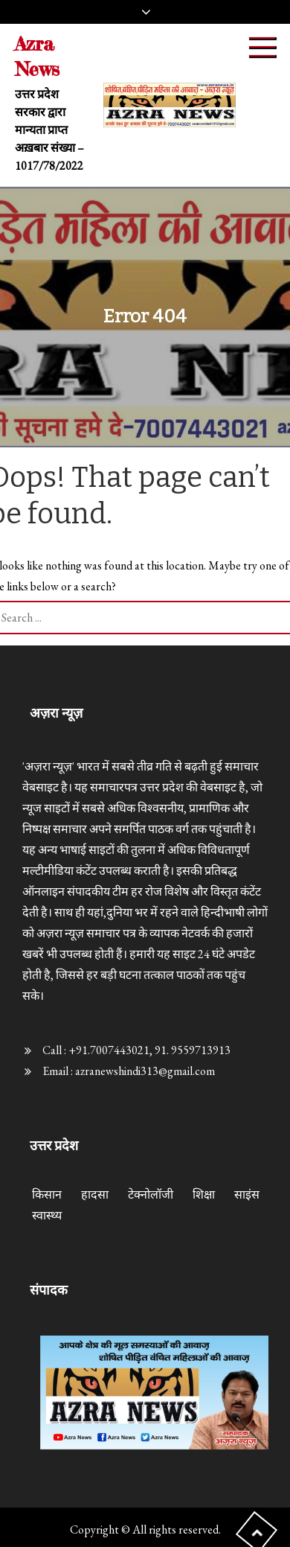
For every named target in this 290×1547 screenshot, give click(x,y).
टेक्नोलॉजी (150, 1194)
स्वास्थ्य (47, 1215)
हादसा (95, 1194)
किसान (47, 1194)
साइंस (247, 1194)
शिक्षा (204, 1194)
